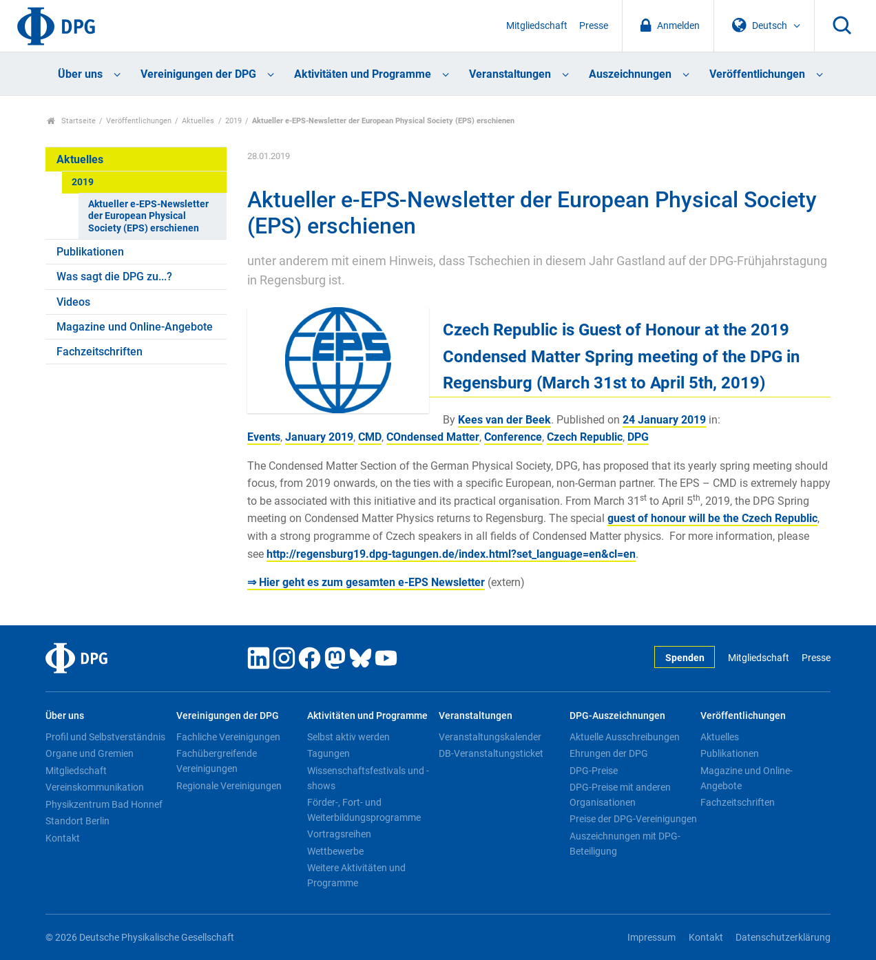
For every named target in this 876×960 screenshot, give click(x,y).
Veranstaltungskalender (490, 736)
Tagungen (328, 753)
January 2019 (319, 437)
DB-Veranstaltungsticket (491, 753)
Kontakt (62, 838)
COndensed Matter (432, 437)
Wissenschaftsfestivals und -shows (368, 778)
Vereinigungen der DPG (198, 74)
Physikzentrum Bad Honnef (104, 804)
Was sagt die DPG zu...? (114, 276)
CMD (370, 437)
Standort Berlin (77, 820)
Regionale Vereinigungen (229, 785)
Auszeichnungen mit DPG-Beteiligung (625, 844)
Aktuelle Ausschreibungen (625, 736)
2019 (233, 120)
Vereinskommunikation (94, 787)
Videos (73, 302)
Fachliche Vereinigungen (228, 736)
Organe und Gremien (89, 753)
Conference (513, 437)
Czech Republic (585, 437)
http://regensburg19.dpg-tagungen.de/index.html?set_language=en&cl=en (451, 554)
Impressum (651, 937)
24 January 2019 (664, 419)
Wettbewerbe (335, 851)
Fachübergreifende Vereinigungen (216, 761)
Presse (593, 26)
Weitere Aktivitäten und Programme (356, 875)
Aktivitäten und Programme (362, 74)
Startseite (71, 120)
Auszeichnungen (630, 74)
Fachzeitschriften (99, 351)
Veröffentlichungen (757, 74)
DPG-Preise (594, 770)
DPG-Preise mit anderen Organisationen (620, 795)
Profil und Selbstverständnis (105, 736)
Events (263, 437)
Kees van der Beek (504, 419)
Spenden (685, 658)
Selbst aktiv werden (348, 736)
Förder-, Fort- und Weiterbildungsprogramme (364, 810)
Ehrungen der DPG (609, 753)
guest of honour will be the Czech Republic (712, 518)
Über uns (80, 74)
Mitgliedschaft (536, 26)
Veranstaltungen (510, 74)
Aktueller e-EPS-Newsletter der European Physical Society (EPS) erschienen (148, 216)
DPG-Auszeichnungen (617, 716)
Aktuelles (198, 120)
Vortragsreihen (339, 833)
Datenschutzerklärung (783, 937)
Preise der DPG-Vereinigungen (633, 818)
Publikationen (90, 251)
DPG (638, 437)
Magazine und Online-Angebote (134, 326)
